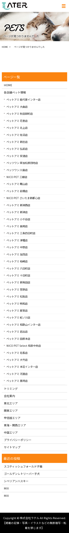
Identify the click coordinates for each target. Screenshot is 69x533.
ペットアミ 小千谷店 (18, 219)
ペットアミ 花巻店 (17, 121)
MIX (6, 488)
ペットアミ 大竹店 (17, 360)
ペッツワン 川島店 (17, 170)
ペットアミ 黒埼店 (17, 381)
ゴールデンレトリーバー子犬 (22, 474)
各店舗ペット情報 (15, 92)
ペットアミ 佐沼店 (17, 135)
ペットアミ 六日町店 (18, 268)
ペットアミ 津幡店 (17, 240)
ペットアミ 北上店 (17, 128)
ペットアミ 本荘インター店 (22, 367)
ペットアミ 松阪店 (17, 296)
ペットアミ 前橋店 (17, 191)
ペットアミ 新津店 (17, 212)
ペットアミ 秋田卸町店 (19, 113)
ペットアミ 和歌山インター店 (23, 324)
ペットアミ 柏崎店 (17, 261)
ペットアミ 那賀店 (17, 310)
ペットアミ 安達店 (17, 156)
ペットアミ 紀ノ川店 (18, 317)
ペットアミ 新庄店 (17, 142)
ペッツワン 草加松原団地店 (22, 163)
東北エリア (11, 403)
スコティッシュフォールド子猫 (23, 466)
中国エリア (11, 432)
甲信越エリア (12, 418)
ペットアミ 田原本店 (18, 339)
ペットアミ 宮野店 (17, 289)
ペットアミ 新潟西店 (18, 205)
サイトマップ (12, 447)
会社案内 (9, 396)
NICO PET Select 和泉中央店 (23, 345)
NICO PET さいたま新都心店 (23, 198)
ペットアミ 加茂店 (17, 254)
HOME (5, 46)
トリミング (11, 388)
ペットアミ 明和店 (17, 303)
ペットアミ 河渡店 (17, 374)
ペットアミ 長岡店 (17, 226)
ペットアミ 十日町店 (18, 275)
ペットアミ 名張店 (17, 353)
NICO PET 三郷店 (16, 177)
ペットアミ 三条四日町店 (20, 233)
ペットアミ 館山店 (17, 184)
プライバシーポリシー (17, 440)
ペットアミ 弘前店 (17, 149)
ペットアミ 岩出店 (17, 331)
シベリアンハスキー (16, 481)
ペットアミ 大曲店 (17, 107)
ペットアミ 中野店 (17, 247)
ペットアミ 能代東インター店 (23, 99)
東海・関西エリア (15, 425)
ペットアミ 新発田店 (18, 282)
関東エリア (11, 410)
